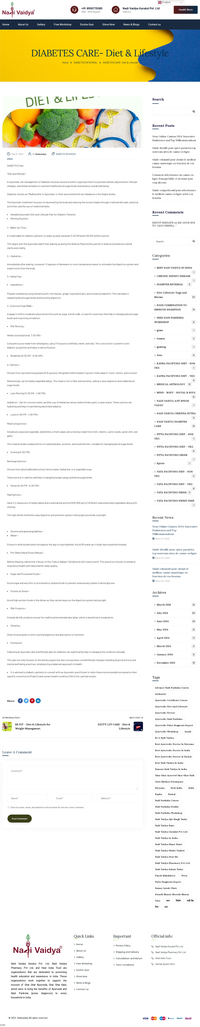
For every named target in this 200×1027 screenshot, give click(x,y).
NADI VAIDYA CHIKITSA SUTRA (176, 415)
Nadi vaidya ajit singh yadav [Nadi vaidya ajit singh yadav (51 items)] (171, 819)
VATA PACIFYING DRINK (174, 492)
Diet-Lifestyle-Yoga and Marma (175, 295)
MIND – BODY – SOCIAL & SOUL (176, 394)
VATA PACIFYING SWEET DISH (176, 502)
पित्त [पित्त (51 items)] (156, 907)
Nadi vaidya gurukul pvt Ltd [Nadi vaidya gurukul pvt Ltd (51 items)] (171, 831)
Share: (11, 700)
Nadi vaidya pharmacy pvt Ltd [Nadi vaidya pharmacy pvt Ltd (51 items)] (172, 863)
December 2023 (176, 663)
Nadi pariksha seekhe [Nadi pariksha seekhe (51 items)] (167, 806)
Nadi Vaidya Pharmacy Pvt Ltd (170, 952)
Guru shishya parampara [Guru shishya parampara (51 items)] (169, 781)
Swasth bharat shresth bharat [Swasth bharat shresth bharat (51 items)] (172, 894)
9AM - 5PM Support (90, 12)
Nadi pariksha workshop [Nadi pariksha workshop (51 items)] (168, 813)
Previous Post (11, 717)
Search (158, 99)
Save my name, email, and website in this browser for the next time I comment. (47, 807)
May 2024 (176, 629)
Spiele (174, 463)
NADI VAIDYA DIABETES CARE (175, 424)
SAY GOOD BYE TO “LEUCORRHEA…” (173, 224)
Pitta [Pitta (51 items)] (184, 875)
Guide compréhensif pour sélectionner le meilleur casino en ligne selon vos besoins (174, 194)
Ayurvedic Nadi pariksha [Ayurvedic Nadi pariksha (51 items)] (168, 719)
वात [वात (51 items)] (166, 907)
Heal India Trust (163, 958)
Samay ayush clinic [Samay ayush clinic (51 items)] (166, 888)
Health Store (186, 9)
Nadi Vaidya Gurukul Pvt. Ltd (141, 8)
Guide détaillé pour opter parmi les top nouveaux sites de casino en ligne (174, 150)
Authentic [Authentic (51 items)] (160, 694)
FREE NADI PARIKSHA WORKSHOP (175, 320)
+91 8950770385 (91, 8)
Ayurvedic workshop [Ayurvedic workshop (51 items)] (166, 731)
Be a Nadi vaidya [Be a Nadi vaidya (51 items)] (164, 737)
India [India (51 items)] (191, 788)
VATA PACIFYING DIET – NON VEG (175, 474)
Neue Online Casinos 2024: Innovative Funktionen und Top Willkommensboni (174, 138)
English (164, 2)
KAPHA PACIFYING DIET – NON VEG (175, 366)
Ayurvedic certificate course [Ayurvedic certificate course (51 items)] (171, 700)
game (176, 330)
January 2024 (176, 654)
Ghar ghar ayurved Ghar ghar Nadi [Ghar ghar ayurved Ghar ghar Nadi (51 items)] (174, 775)
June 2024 (176, 621)
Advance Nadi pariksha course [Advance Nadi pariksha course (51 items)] (172, 687)
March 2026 (176, 605)
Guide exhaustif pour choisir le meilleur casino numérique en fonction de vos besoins (174, 163)
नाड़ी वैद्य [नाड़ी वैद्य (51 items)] (190, 900)
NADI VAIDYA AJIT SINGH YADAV (175, 403)
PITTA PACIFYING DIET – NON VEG (175, 437)
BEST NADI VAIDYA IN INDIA (176, 269)
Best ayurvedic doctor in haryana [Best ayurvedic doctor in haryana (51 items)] (174, 744)
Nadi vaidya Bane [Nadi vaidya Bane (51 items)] (164, 825)
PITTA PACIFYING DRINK (176, 456)
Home (65, 62)
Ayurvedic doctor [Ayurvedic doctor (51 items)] (165, 712)
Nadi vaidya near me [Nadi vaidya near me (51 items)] (166, 856)
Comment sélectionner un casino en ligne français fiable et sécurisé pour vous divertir (173, 178)
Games (176, 338)
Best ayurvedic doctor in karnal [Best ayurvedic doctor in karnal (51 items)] (173, 756)
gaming (176, 347)
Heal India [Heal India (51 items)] (176, 788)
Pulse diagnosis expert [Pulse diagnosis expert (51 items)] (168, 881)
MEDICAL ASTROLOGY (174, 384)
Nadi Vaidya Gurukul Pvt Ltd (169, 946)
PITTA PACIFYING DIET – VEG (176, 448)
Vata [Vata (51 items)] (157, 900)
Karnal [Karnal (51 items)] (171, 794)
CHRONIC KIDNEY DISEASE (176, 277)
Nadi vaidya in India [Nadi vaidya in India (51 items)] (166, 838)
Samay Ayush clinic (165, 963)
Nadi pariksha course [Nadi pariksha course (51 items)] (167, 800)
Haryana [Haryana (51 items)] (160, 788)
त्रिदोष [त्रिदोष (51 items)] (178, 900)
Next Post (136, 717)
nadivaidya (40, 154)
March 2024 (176, 646)
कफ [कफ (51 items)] (168, 900)
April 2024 (176, 638)
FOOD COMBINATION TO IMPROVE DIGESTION (175, 308)
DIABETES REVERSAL (86, 62)
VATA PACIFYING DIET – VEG (176, 485)
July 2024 (176, 613)
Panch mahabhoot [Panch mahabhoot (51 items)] (165, 875)
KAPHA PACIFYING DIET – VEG (176, 377)
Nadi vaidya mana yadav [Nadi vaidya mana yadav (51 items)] (168, 844)
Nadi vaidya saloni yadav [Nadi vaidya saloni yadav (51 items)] (169, 869)
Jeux (176, 355)
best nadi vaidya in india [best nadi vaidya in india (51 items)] (169, 762)
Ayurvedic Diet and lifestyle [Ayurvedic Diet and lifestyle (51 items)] (171, 706)
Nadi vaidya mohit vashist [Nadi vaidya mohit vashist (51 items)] (170, 850)
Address (127, 12)
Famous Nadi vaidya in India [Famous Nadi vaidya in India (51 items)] (171, 769)
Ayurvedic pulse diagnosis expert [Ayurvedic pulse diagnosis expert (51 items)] (174, 725)
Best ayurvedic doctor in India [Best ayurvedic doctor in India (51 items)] (172, 750)
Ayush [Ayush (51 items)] (188, 731)
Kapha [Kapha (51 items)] (158, 794)
